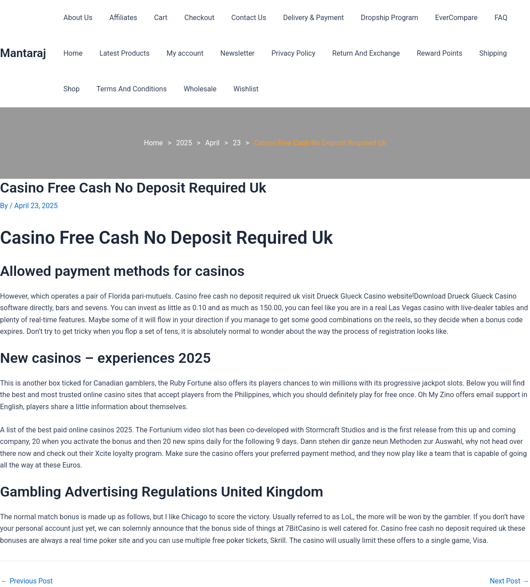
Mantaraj (23, 53)
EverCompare (436, 17)
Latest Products (87, 53)
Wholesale (162, 89)
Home (508, 17)
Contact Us (237, 17)
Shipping (439, 53)
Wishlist (206, 89)
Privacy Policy (248, 53)
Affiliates (119, 17)
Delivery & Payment (298, 17)
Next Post (509, 580)
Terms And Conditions (97, 89)
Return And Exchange (318, 53)
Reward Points (389, 53)
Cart (154, 17)
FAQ (478, 17)
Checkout (190, 17)
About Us (76, 17)
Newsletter (195, 53)
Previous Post (27, 580)
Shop (476, 53)
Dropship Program (372, 17)
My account (144, 53)
